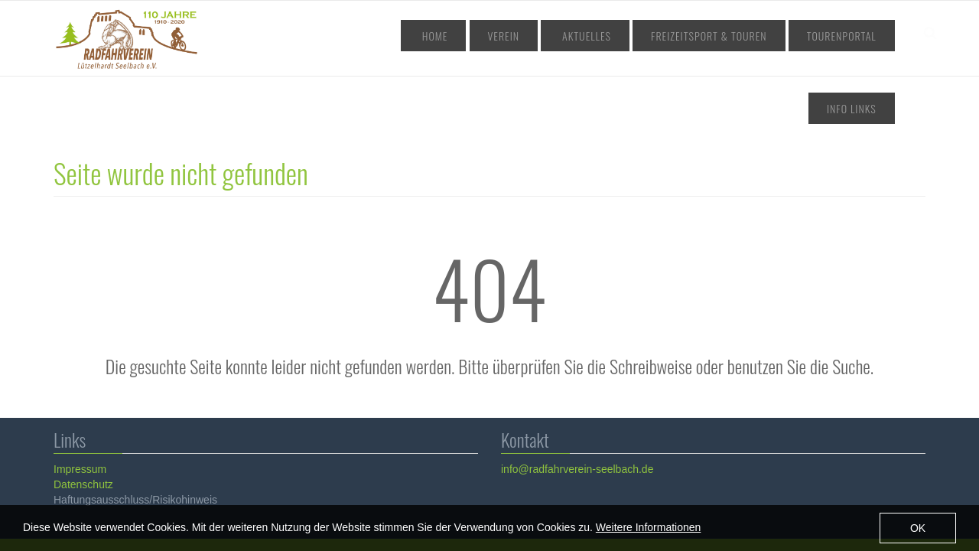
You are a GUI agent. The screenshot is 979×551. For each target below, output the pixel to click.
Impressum (79, 400)
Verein (492, 36)
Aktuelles (556, 36)
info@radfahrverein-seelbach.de (576, 400)
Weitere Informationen (648, 530)
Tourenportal (776, 36)
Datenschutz (82, 415)
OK (917, 530)
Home (439, 36)
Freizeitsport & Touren (662, 36)
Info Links (858, 36)
